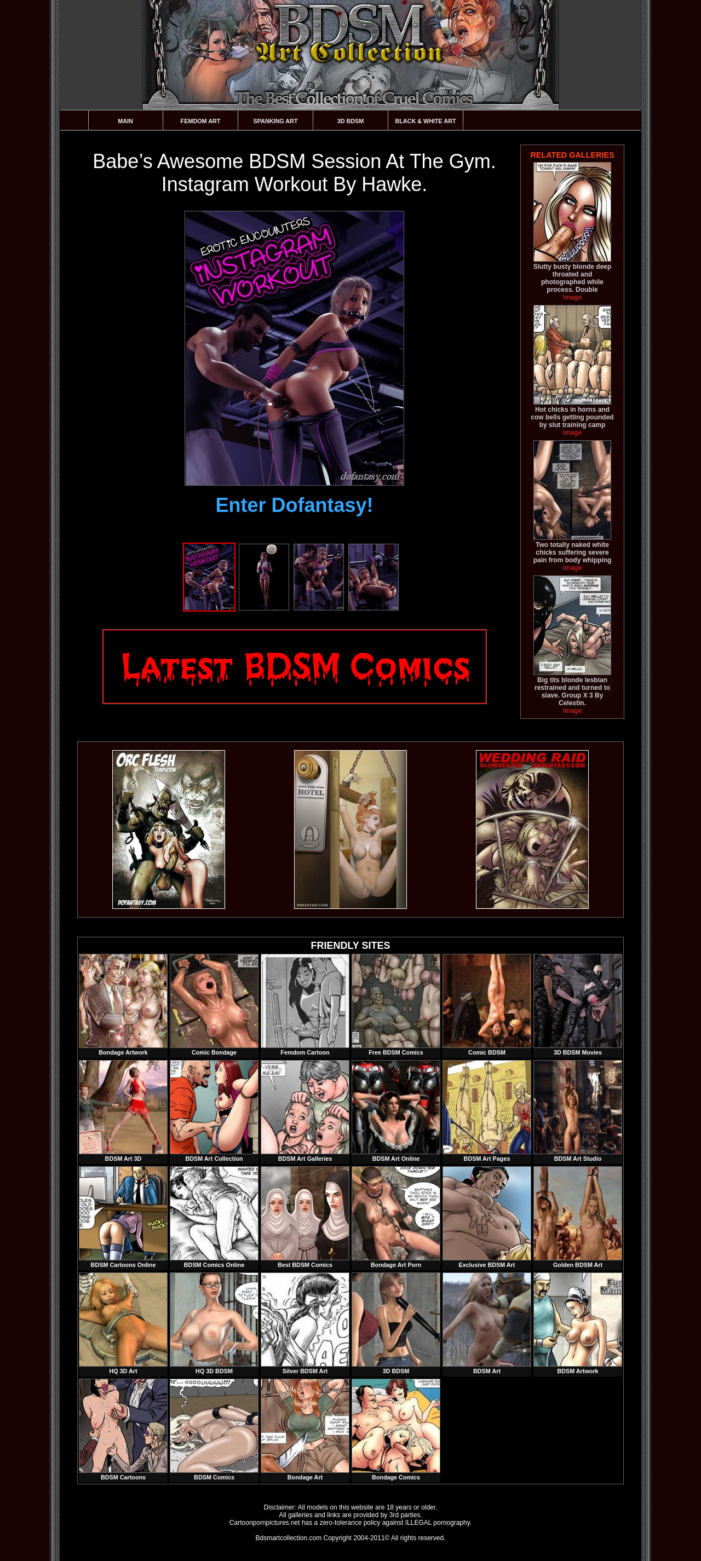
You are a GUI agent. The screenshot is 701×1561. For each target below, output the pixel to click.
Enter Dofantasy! (294, 505)
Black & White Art (425, 121)
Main (125, 121)
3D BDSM (350, 121)
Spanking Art (276, 121)
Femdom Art (201, 121)
